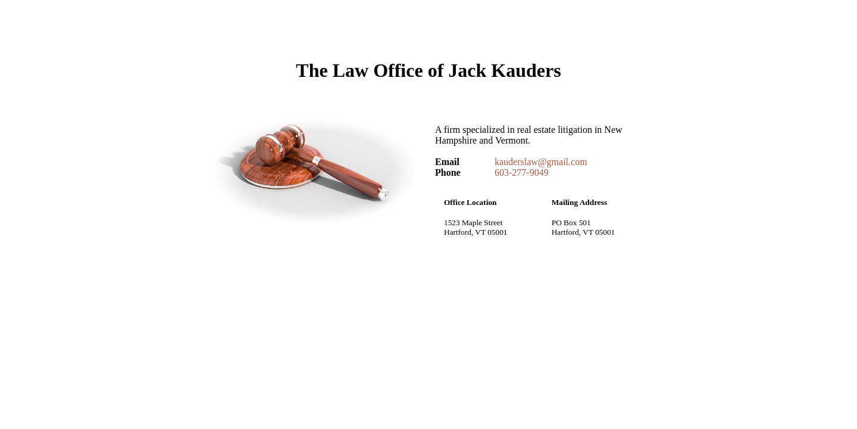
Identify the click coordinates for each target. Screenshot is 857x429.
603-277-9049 (522, 172)
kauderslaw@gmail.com (541, 162)
